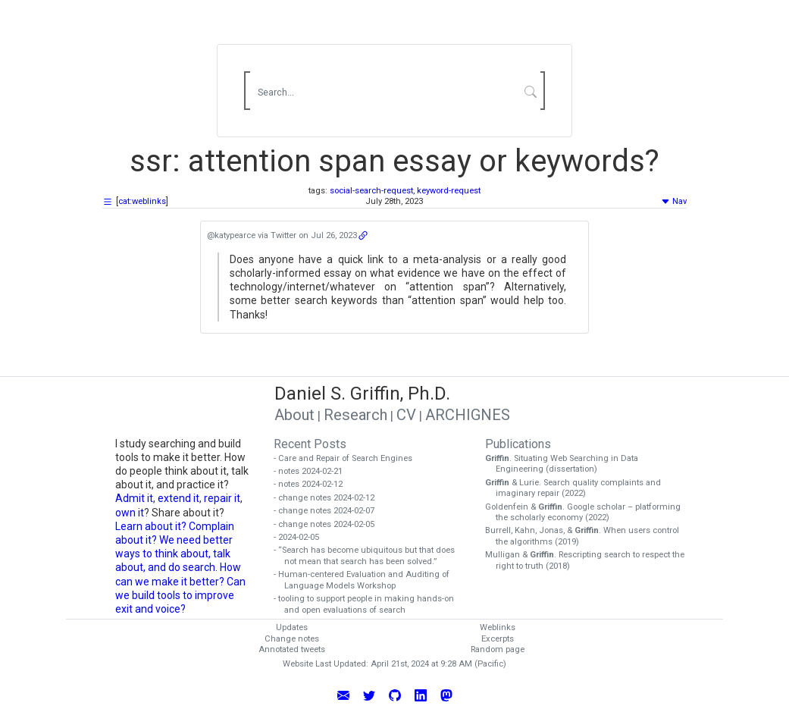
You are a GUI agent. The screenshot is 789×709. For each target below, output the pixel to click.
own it (129, 513)
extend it (178, 498)
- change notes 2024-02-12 (329, 498)
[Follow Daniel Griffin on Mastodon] (446, 694)
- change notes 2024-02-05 (329, 524)
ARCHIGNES (467, 415)
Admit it (134, 498)
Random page (497, 649)
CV (406, 415)
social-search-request (371, 191)
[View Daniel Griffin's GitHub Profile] (395, 694)
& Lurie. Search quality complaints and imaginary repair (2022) (578, 488)
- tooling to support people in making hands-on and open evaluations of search (369, 604)
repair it (222, 498)
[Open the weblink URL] (363, 235)
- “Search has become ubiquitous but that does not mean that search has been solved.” (369, 555)
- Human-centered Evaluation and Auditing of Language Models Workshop (366, 580)
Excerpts (497, 639)
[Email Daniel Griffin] (343, 694)
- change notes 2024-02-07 (329, 511)
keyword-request (449, 191)
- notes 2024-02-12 (313, 484)
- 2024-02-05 (301, 537)
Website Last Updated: (325, 664)
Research (355, 415)
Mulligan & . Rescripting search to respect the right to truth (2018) (590, 560)
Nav (674, 201)
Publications (518, 444)
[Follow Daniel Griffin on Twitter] (369, 694)
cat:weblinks (142, 201)
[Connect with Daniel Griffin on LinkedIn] (421, 694)
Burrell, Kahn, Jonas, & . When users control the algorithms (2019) (587, 536)
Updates (292, 627)
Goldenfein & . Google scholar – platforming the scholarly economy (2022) (588, 512)
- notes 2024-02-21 (313, 471)
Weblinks (497, 627)
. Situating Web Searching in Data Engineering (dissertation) (567, 464)
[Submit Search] (530, 91)
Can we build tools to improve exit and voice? (180, 595)
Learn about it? (150, 526)
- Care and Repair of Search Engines (348, 458)
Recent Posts (310, 444)
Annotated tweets (291, 649)
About (294, 415)
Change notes (292, 639)
